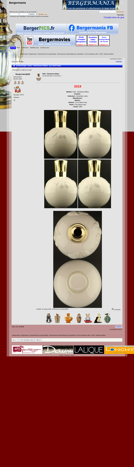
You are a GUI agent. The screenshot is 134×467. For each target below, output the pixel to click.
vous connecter (20, 12)
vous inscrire (32, 12)
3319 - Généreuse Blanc (50, 74)
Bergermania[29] (23, 74)
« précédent (113, 59)
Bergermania (17, 2)
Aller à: (14, 340)
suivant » (119, 59)
